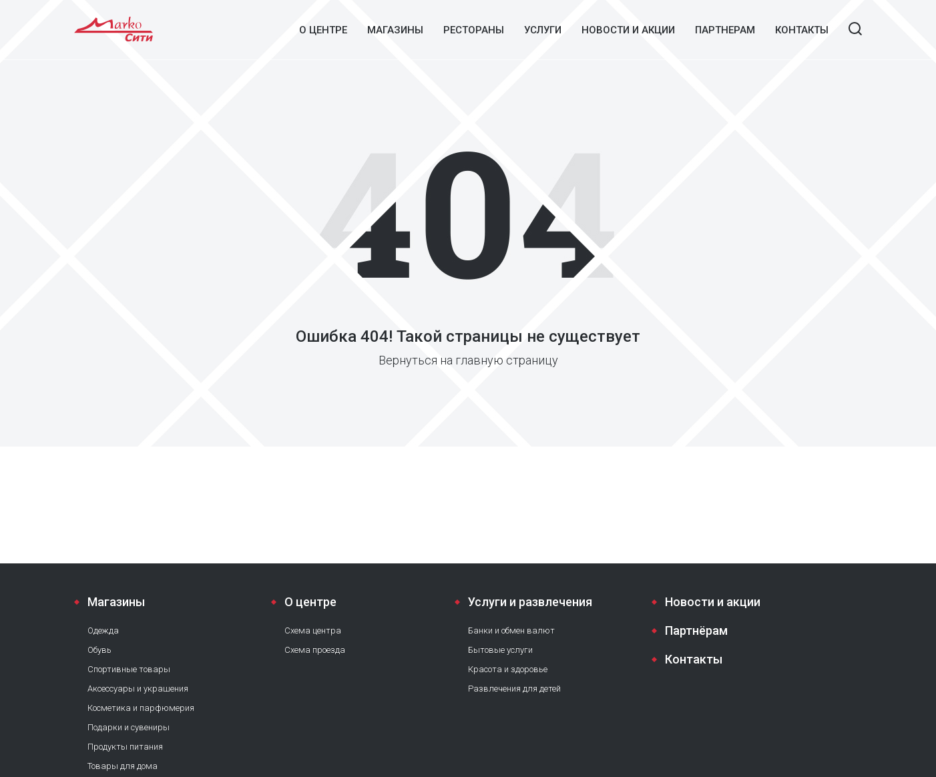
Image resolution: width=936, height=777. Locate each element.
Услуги (542, 30)
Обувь (99, 650)
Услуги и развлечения (530, 602)
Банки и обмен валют (511, 630)
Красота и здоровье (507, 669)
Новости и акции (628, 30)
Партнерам (725, 30)
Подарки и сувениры (128, 727)
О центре (323, 30)
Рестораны (473, 30)
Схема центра (312, 630)
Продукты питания (125, 747)
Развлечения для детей (514, 689)
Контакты (802, 30)
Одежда (103, 630)
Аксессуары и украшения (137, 689)
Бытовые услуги (500, 650)
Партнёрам (696, 630)
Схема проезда (314, 650)
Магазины (395, 30)
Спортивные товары (128, 669)
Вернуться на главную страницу (468, 360)
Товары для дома (122, 766)
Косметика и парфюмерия (140, 708)
